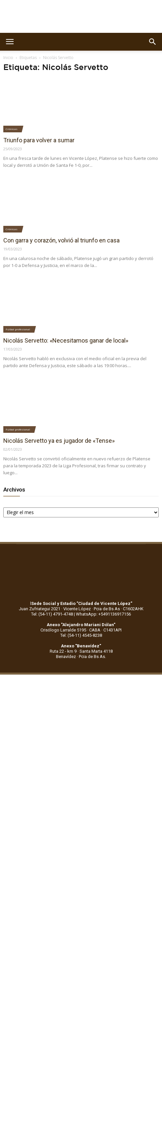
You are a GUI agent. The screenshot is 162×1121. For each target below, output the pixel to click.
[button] (152, 42)
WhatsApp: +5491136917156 (103, 614)
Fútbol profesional (18, 329)
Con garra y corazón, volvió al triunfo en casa (61, 240)
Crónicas (12, 129)
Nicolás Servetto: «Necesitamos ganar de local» (65, 340)
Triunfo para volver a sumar (39, 140)
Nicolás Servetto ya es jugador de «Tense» (59, 440)
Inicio (8, 57)
